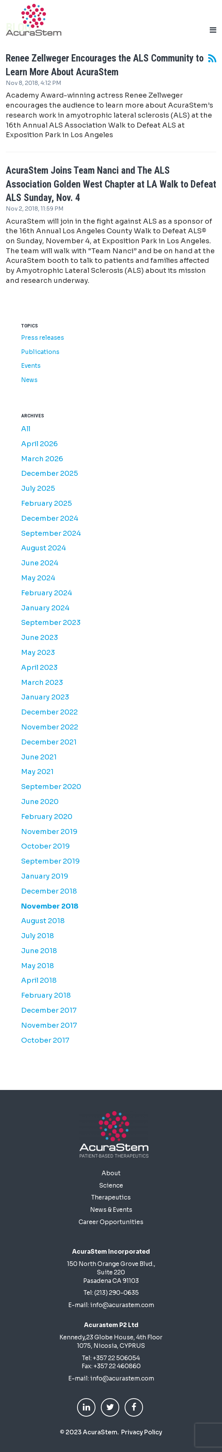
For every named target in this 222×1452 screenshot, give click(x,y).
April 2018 (39, 980)
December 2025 (49, 473)
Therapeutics (111, 1197)
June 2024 (39, 563)
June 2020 (40, 801)
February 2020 (46, 816)
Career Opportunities (111, 1222)
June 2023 (39, 637)
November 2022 (49, 727)
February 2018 (46, 995)
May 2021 (37, 772)
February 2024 (46, 593)
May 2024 (38, 578)
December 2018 (49, 891)
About (111, 1173)
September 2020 (51, 786)
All (25, 429)
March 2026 (42, 459)
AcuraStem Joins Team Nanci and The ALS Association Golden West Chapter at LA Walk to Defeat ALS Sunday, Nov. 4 (111, 184)
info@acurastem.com (122, 1305)
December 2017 (49, 1010)
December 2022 (49, 712)
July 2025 (38, 488)
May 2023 (38, 652)
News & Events (111, 1209)
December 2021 (49, 742)
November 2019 (49, 831)
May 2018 (37, 966)
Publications (40, 352)
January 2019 (44, 876)
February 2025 (46, 503)
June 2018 (39, 951)
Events (31, 365)
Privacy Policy (141, 1432)
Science (111, 1185)
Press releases (42, 337)
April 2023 (39, 667)
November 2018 (50, 906)
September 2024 (51, 533)
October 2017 (45, 1040)
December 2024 (49, 518)
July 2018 (37, 936)
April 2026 (39, 444)
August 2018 (43, 921)
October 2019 (45, 846)
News (29, 380)
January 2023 (45, 697)
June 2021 (39, 757)
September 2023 (51, 622)
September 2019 (50, 861)
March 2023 (42, 682)
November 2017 (49, 1025)
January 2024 (45, 608)
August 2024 (43, 548)
